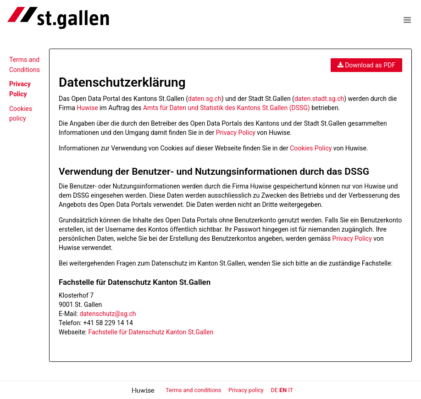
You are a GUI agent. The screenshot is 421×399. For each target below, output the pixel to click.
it (290, 390)
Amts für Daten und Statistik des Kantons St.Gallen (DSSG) (226, 107)
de (274, 390)
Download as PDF (366, 65)
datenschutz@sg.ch (107, 313)
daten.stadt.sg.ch (319, 98)
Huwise (87, 107)
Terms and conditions (194, 390)
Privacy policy (246, 390)
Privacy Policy (235, 132)
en (283, 390)
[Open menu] (407, 19)
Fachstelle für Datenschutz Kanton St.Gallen (150, 332)
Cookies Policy (311, 148)
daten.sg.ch (205, 98)
